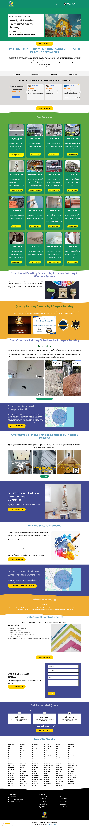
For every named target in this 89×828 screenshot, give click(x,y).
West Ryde (59, 768)
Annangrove (12, 748)
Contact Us (60, 4)
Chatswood (72, 774)
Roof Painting (42, 804)
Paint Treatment (63, 807)
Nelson (46, 752)
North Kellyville (48, 758)
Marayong (23, 779)
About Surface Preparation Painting (16, 155)
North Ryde (47, 764)
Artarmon (11, 752)
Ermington (23, 762)
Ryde (58, 766)
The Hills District (72, 785)
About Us (31, 4)
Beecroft (11, 764)
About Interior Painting (53, 154)
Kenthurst (35, 758)
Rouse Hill (59, 762)
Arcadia (11, 750)
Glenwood (11, 779)
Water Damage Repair (44, 809)
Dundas (23, 752)
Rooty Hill (59, 758)
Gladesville (11, 770)
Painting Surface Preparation (45, 798)
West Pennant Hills (73, 766)
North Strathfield (49, 766)
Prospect (47, 787)
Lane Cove (23, 770)
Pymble (59, 752)
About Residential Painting (16, 190)
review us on (16, 97)
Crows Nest (11, 787)
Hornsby (35, 748)
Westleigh (59, 770)
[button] (7, 824)
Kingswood (35, 766)
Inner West (35, 752)
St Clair (47, 774)
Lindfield (23, 774)
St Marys (47, 779)
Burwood (71, 768)
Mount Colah (48, 748)
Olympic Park (36, 776)
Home (27, 4)
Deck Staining (63, 806)
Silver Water (48, 772)
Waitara (71, 758)
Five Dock (23, 766)
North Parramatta (49, 760)
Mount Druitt (48, 750)
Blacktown (11, 768)
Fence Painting (63, 809)
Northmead (35, 768)
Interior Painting (42, 799)
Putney (58, 750)
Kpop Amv (51, 85)
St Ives (46, 776)
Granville (47, 783)
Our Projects (44, 477)
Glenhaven (11, 774)
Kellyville (35, 754)
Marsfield (71, 781)
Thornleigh (71, 748)
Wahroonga (72, 756)
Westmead (59, 772)
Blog (56, 4)
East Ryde (23, 756)
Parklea (23, 781)
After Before (49, 4)
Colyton (47, 781)
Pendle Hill (71, 783)
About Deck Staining (73, 226)
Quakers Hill (60, 754)
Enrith (58, 746)
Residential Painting (43, 801)
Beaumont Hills (12, 762)
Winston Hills (60, 776)
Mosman (47, 746)
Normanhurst (48, 754)
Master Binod (70, 85)
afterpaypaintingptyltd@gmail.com (18, 800)
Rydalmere (59, 764)
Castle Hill (71, 772)
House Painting (63, 798)
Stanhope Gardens (37, 781)
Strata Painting (63, 802)
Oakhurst (35, 772)
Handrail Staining (42, 807)
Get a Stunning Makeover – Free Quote (23, 587)
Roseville (59, 760)
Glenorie (11, 776)
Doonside (23, 748)
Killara (34, 760)
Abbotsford (12, 746)
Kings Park (35, 764)
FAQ (53, 4)
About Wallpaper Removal (35, 226)
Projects (44, 4)
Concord (35, 783)
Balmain (11, 758)
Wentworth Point (73, 760)
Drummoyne (24, 750)
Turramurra (71, 752)
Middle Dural (48, 785)
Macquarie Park (24, 776)
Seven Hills (47, 770)
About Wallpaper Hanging (54, 226)
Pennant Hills (60, 785)
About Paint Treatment (35, 262)
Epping (22, 760)
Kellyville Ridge (36, 756)
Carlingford (71, 770)
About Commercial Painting (35, 190)
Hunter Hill (35, 750)
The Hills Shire (60, 787)
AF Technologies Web (51, 825)
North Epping (48, 756)
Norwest (35, 770)
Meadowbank (60, 783)
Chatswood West (73, 776)
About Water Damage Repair (54, 262)
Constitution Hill (25, 785)
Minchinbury (36, 787)
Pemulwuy (11, 783)
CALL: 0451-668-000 (44, 108)
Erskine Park (24, 764)
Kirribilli (22, 768)
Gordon (59, 781)
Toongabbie (72, 750)
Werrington (71, 764)
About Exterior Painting (72, 154)
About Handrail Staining (16, 262)
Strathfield (23, 783)
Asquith (11, 754)
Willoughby (59, 774)
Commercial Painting (64, 801)
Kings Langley (36, 762)
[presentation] (56, 690)
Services (35, 4)
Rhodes (59, 756)
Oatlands (35, 774)
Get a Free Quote (15, 31)
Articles (40, 4)
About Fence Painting (72, 262)
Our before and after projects (44, 399)
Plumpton (59, 748)
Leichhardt (23, 772)
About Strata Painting (72, 190)
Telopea (11, 785)
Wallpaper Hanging (43, 806)
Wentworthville (72, 762)
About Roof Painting (16, 226)
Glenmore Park (72, 779)
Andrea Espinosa (36, 85)
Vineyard (71, 754)
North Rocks (48, 762)
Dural (22, 754)
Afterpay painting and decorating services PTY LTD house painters (18, 88)
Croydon (23, 746)
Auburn (10, 756)
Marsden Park (12, 781)
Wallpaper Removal (64, 804)
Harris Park (23, 787)
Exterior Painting (63, 799)
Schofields (47, 768)
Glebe (10, 772)
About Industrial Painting (54, 190)
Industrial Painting (43, 802)
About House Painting (35, 154)
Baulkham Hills (12, 760)
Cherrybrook (60, 779)
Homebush (35, 746)
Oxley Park (35, 779)
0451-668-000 (71, 3)
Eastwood (23, 758)
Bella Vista (11, 766)
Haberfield (35, 785)
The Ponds (71, 746)
